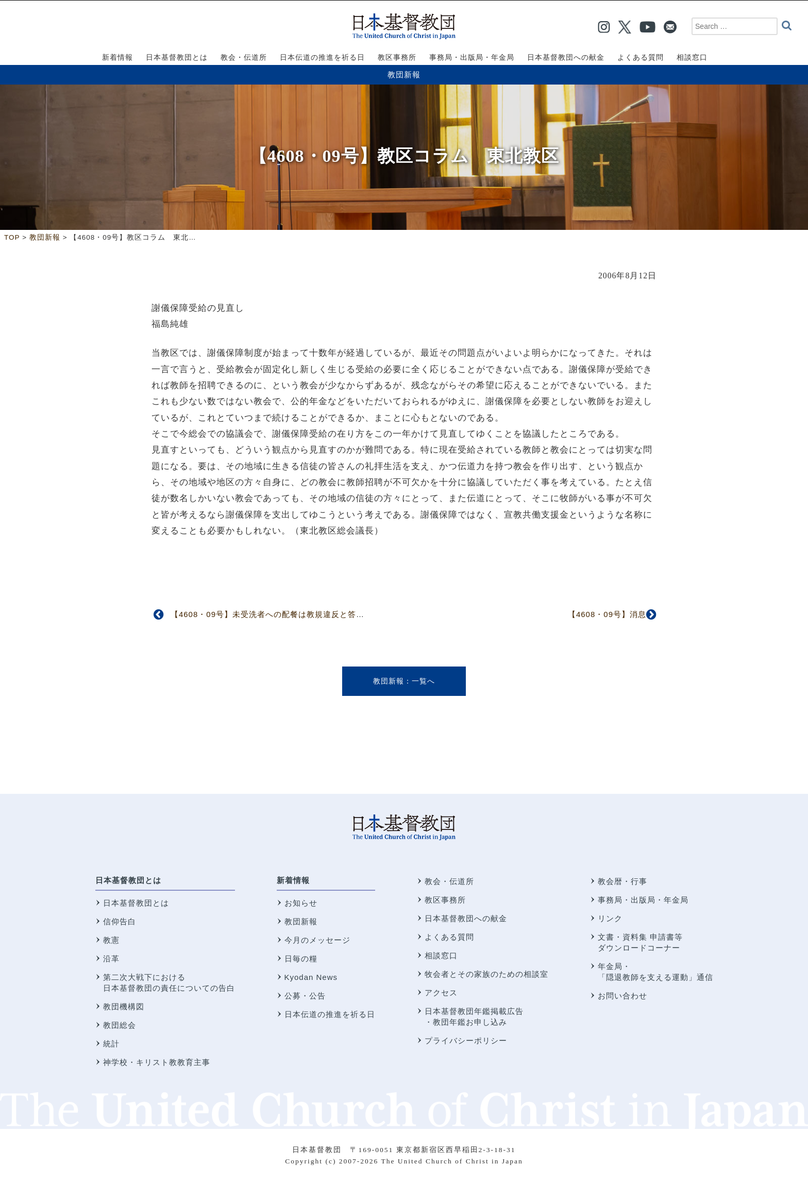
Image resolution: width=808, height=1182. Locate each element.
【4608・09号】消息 (607, 614)
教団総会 (119, 1025)
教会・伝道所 (449, 881)
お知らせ (300, 902)
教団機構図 (123, 1006)
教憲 (111, 940)
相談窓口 (441, 955)
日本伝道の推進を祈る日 (329, 1014)
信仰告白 (119, 921)
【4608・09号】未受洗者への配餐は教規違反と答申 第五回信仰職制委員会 (313, 614)
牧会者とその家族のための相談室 (486, 974)
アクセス (441, 992)
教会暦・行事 (622, 881)
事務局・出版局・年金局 (643, 899)
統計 (111, 1043)
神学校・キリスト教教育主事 (156, 1062)
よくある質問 (449, 937)
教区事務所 (445, 899)
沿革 (111, 958)
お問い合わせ (622, 995)
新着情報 (293, 880)
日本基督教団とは (128, 880)
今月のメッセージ (317, 940)
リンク (610, 918)
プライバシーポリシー (466, 1040)
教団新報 (404, 74)
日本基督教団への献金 (466, 918)
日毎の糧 (300, 958)
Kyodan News (311, 977)
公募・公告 (305, 995)
